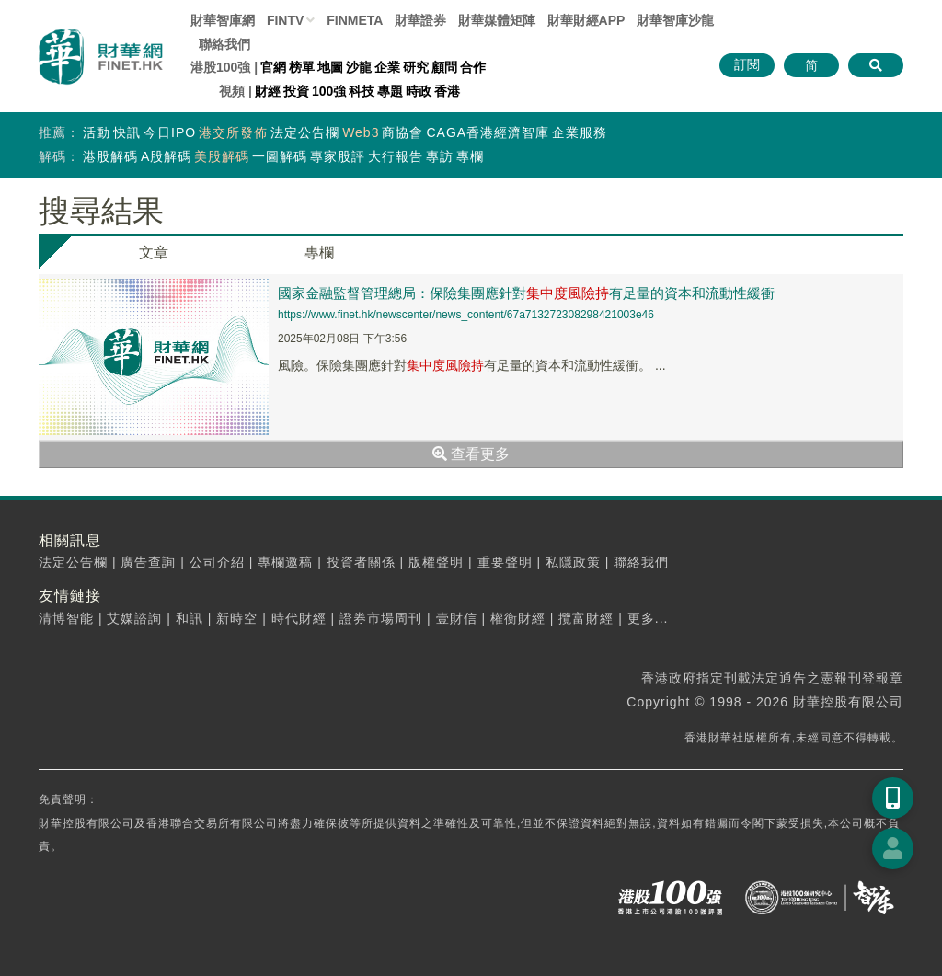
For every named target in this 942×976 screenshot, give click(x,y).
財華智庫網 (222, 20)
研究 (416, 67)
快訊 (127, 132)
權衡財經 (518, 618)
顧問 (444, 67)
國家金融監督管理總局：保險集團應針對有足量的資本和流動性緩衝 (526, 293)
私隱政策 (573, 562)
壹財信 (456, 618)
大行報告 (395, 156)
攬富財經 (586, 618)
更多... (648, 618)
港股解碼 (110, 156)
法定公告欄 (304, 132)
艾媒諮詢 (134, 618)
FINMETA (355, 20)
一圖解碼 (279, 156)
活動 (96, 132)
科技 (361, 91)
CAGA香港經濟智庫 (487, 132)
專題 (390, 91)
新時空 (237, 618)
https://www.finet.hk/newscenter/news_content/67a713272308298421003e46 (466, 314)
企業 (387, 67)
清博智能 (66, 618)
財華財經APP (586, 20)
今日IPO (170, 132)
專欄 (470, 156)
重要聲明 (505, 562)
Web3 (360, 132)
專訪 (440, 156)
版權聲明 (436, 562)
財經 (268, 91)
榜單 (302, 67)
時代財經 (299, 618)
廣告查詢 (148, 562)
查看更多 (471, 454)
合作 (473, 67)
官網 (273, 67)
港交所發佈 (233, 132)
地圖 (330, 67)
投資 (296, 91)
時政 (418, 91)
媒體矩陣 (496, 20)
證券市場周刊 (380, 618)
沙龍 (359, 67)
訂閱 (747, 64)
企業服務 (579, 132)
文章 (153, 252)
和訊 (189, 618)
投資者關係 (361, 562)
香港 (447, 91)
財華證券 (420, 20)
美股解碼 (221, 156)
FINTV (285, 20)
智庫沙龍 (675, 20)
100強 (329, 91)
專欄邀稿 (285, 562)
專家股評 (337, 156)
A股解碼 (166, 156)
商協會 (402, 132)
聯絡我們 (224, 44)
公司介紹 (217, 562)
